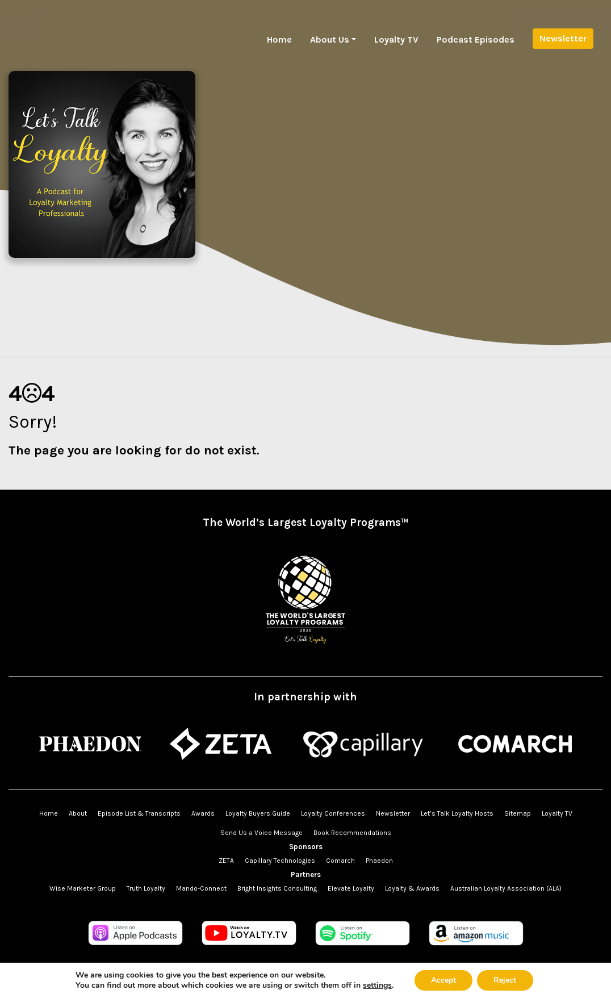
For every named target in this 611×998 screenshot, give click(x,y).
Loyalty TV (396, 39)
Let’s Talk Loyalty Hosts (457, 813)
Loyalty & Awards (412, 888)
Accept (442, 980)
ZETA (226, 861)
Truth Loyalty (146, 888)
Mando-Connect (201, 888)
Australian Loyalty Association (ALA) (506, 888)
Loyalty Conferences (333, 813)
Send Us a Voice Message (261, 833)
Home (279, 39)
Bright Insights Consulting (277, 888)
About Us (329, 39)
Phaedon (379, 861)
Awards (203, 813)
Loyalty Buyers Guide (257, 813)
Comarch (340, 861)
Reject (505, 980)
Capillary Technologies (280, 861)
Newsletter (563, 38)
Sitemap (517, 813)
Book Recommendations (352, 833)
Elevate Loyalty (351, 888)
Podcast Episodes (475, 39)
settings (376, 985)
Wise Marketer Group (82, 888)
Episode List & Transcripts (139, 813)
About (78, 813)
